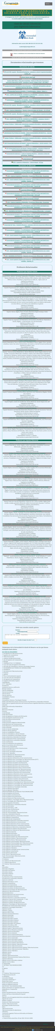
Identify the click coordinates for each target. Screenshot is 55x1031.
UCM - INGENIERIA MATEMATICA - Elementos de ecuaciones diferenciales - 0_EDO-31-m (27, 256)
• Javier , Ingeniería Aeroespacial (27, 340)
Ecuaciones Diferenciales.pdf (27, 190)
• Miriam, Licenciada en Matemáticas (27, 318)
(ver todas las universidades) (9, 652)
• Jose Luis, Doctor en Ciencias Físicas (27, 379)
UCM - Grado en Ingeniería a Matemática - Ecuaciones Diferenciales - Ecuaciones (27, 176)
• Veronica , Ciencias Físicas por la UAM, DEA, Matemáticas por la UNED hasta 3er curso (27, 275)
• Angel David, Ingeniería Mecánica (27, 366)
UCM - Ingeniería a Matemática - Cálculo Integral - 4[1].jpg (27, 162)
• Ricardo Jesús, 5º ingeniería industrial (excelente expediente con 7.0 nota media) (27, 487)
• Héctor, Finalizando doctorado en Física (27, 390)
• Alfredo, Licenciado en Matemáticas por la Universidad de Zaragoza (27, 443)
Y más (41, 1029)
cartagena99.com (45, 1024)
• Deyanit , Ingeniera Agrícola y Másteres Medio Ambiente (27, 350)
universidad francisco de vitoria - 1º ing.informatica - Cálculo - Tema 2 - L (27, 91)
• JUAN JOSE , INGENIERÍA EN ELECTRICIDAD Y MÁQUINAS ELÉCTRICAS (27, 418)
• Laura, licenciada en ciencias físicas (27, 499)
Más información (37, 1029)
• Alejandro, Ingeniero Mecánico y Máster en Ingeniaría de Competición (27, 328)
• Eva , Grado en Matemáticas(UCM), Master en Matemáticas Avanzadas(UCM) (27, 400)
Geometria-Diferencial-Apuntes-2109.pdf (27, 198)
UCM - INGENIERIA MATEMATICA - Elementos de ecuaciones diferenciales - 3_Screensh (27, 211)
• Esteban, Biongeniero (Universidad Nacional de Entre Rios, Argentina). (27, 453)
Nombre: (17, 630)
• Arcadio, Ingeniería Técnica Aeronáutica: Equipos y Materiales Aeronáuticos (27, 427)
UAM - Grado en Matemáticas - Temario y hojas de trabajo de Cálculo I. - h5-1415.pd (27, 110)
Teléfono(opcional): (22, 631)
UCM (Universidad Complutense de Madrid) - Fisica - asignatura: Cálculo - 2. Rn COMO (27, 129)
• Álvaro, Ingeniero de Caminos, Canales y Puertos (27, 554)
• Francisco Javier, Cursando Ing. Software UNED (27, 286)
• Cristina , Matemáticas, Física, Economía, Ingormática (27, 511)
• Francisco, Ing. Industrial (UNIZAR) (27, 408)
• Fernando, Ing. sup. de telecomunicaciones (27, 310)
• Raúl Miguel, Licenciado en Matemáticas (27, 466)
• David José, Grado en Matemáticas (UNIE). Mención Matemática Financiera (27, 585)
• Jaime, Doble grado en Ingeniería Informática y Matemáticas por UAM (27, 596)
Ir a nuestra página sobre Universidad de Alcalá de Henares (27, 18)
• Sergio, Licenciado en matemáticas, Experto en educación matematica (27, 564)
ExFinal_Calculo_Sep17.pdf (27, 77)
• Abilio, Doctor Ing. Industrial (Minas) (27, 612)
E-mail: (18, 633)
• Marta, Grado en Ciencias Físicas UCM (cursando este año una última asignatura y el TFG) (27, 295)
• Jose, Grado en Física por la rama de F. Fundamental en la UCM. (27, 573)
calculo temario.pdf (27, 159)
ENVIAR (5, 643)
